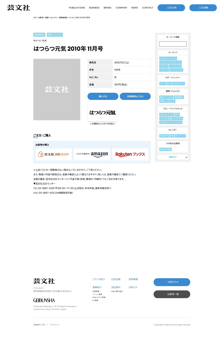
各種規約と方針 (39, 325)
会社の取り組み (117, 291)
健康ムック (164, 101)
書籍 (162, 149)
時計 (177, 114)
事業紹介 (97, 287)
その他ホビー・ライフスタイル (171, 122)
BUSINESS (94, 7)
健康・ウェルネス (51, 17)
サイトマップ (54, 325)
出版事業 (95, 291)
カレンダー (172, 129)
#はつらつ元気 (40, 41)
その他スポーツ (178, 83)
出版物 (40, 17)
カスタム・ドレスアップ (168, 58)
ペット (172, 101)
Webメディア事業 (98, 297)
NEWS (134, 7)
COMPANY (121, 7)
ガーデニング (180, 136)
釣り (168, 83)
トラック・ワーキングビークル (170, 62)
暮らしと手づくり (176, 118)
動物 (171, 136)
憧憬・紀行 (164, 136)
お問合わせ (173, 282)
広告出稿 (171, 7)
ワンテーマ (164, 70)
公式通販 (203, 7)
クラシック (164, 66)
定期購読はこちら (135, 96)
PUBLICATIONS (77, 7)
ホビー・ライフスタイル (172, 108)
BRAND (107, 7)
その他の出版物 (173, 143)
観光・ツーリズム (166, 97)
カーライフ (172, 52)
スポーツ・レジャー (173, 77)
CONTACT (147, 7)
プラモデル (164, 118)
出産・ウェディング (166, 114)
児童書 (168, 149)
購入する (103, 96)
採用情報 (133, 279)
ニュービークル (175, 66)
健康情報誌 (63, 17)
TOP (34, 17)
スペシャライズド (176, 70)
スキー (162, 83)
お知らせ (133, 287)
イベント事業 (97, 294)
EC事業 (95, 300)
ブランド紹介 (98, 279)
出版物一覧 (173, 294)
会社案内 (115, 287)
